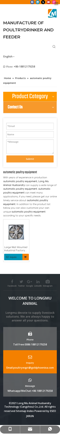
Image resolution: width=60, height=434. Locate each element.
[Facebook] (32, 2)
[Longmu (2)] (52, 13)
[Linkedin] (38, 2)
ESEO (53, 411)
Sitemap (21, 411)
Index (30, 411)
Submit (30, 158)
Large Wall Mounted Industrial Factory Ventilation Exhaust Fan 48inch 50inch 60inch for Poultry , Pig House (15, 249)
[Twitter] (43, 2)
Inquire (10, 257)
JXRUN (30, 416)
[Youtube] (49, 2)
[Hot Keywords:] (54, 46)
